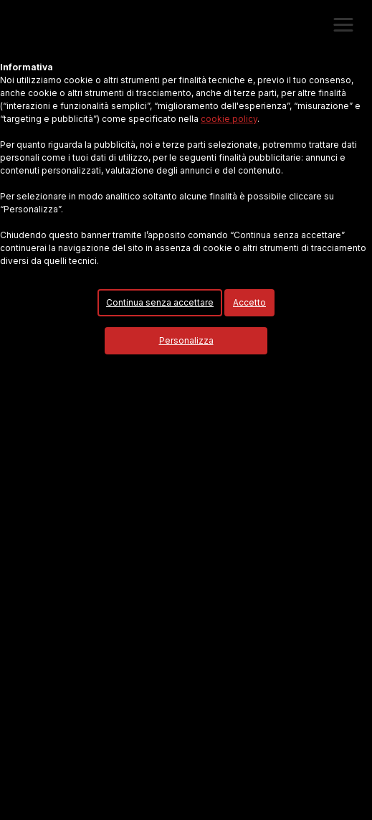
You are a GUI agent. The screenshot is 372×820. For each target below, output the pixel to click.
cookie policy (229, 118)
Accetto (249, 302)
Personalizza (186, 340)
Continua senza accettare (160, 302)
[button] (343, 25)
